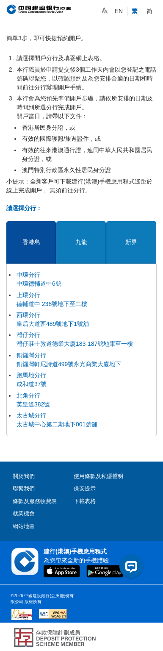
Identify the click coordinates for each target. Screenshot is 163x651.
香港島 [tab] (31, 242)
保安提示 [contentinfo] (85, 488)
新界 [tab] (131, 242)
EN (119, 11)
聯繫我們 (24, 488)
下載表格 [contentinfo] (85, 501)
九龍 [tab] (81, 242)
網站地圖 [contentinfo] (24, 526)
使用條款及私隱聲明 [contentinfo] (98, 476)
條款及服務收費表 (35, 501)
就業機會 (24, 513)
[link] (104, 10)
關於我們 (24, 476)
